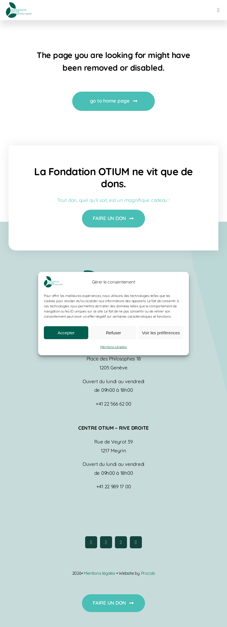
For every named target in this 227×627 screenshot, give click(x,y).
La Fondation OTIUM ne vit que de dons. (113, 177)
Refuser (113, 332)
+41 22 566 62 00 (113, 404)
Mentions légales (100, 573)
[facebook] (91, 542)
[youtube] (121, 542)
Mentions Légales (113, 347)
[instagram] (106, 542)
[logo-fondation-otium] (19, 5)
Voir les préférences (161, 332)
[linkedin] (136, 542)
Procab (148, 573)
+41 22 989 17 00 (113, 486)
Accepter (66, 332)
